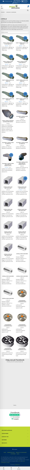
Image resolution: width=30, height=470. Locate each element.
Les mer (19, 461)
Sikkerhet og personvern (21, 452)
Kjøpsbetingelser (11, 452)
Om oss (16, 3)
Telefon (17, 1)
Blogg (18, 453)
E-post (25, 1)
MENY (2, 6)
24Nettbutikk (17, 464)
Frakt (5, 452)
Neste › (15, 405)
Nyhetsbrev (13, 453)
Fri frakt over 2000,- (9, 1)
